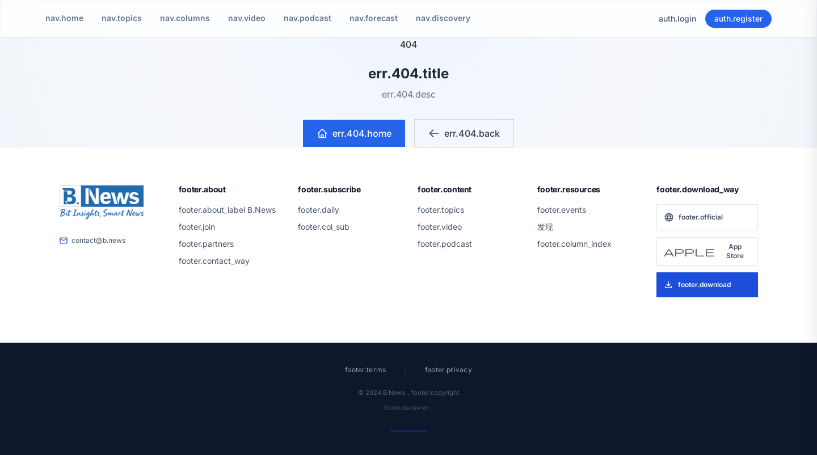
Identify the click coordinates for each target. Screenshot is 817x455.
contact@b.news (92, 240)
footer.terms (365, 369)
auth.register (738, 18)
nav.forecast (373, 18)
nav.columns (185, 18)
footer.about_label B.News (227, 209)
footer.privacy (448, 369)
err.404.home (354, 133)
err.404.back (464, 133)
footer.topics (441, 209)
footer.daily (318, 209)
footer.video (440, 226)
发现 (545, 226)
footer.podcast (445, 243)
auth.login (677, 18)
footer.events (561, 209)
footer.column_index (574, 243)
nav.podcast (307, 18)
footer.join (197, 226)
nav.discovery (443, 18)
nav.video (247, 18)
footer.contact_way (214, 261)
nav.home (64, 18)
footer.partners (206, 243)
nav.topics (122, 18)
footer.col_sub (323, 226)
